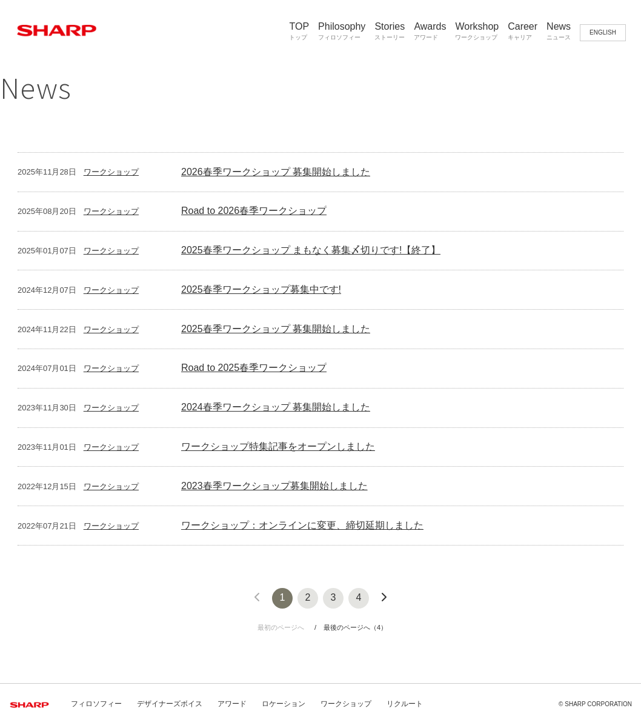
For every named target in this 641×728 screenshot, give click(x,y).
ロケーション (283, 704)
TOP (299, 31)
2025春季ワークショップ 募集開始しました (275, 329)
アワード (232, 704)
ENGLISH (603, 32)
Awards (430, 31)
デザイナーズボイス (169, 704)
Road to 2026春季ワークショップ (254, 210)
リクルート (405, 704)
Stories (389, 31)
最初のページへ (280, 627)
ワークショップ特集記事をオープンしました (278, 446)
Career (522, 31)
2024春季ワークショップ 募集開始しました (275, 407)
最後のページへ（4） (355, 627)
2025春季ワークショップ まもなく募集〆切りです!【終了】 (310, 250)
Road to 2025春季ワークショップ (254, 367)
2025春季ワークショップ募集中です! (261, 289)
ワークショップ (111, 171)
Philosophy (341, 31)
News (558, 31)
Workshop (477, 31)
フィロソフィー (96, 704)
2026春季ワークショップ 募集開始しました (275, 172)
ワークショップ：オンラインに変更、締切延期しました (302, 525)
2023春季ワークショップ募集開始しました (274, 486)
